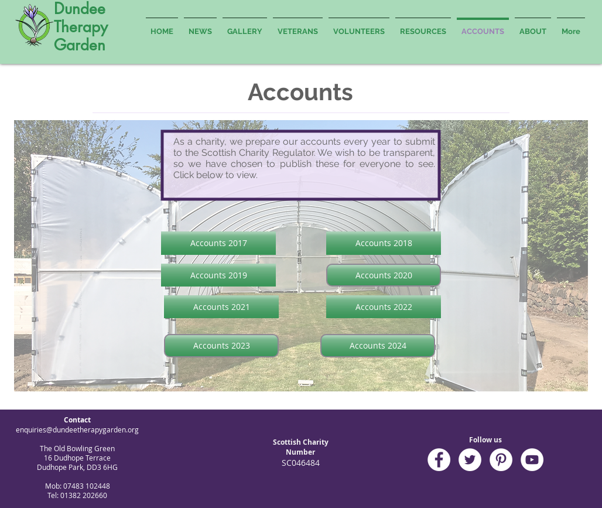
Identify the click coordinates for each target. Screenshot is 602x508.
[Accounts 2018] (383, 243)
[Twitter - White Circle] (470, 459)
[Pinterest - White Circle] (501, 459)
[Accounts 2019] (218, 275)
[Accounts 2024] (377, 345)
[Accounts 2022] (383, 306)
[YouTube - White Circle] (532, 459)
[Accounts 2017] (218, 243)
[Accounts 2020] (383, 275)
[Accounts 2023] (221, 345)
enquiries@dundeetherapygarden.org (77, 429)
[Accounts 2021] (221, 306)
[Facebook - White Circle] (438, 459)
